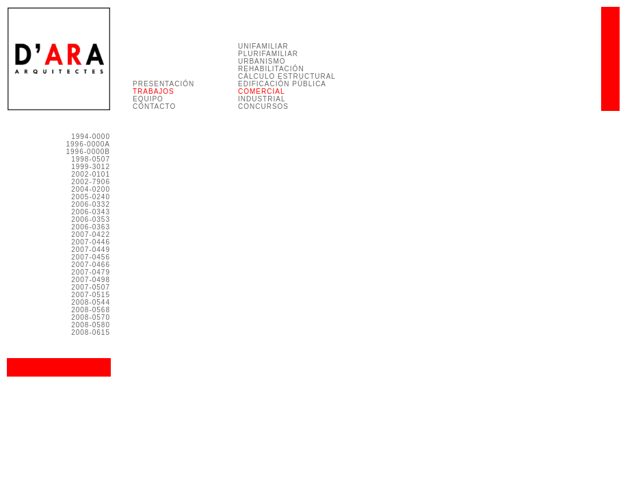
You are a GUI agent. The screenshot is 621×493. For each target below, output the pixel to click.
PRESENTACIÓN (163, 84)
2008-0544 (90, 302)
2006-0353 (90, 219)
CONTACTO (154, 106)
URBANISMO (262, 61)
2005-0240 (90, 197)
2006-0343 (90, 212)
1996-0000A (88, 144)
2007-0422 (90, 234)
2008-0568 (90, 310)
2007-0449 (90, 249)
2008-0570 (90, 317)
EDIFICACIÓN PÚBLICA (282, 84)
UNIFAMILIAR (263, 46)
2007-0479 (90, 272)
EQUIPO (148, 99)
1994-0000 (90, 136)
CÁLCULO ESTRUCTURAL (287, 76)
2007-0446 (90, 242)
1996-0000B (88, 151)
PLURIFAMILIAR (268, 54)
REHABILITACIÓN (271, 69)
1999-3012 (90, 166)
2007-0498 (90, 279)
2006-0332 (90, 204)
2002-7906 (90, 182)
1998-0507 (90, 159)
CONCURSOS (263, 106)
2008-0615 (90, 332)
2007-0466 (90, 264)
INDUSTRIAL (261, 99)
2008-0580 (90, 325)
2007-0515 (90, 295)
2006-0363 (90, 227)
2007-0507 (90, 287)
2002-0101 (90, 174)
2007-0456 (90, 257)
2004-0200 (90, 189)
